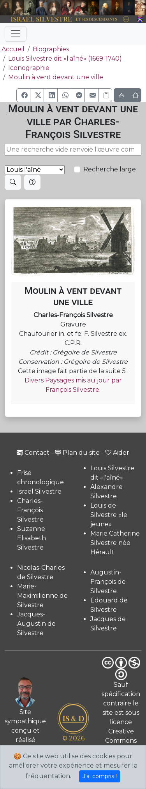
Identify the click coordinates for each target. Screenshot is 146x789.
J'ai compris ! (100, 776)
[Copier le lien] (105, 95)
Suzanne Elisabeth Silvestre (31, 538)
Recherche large (109, 169)
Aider (117, 452)
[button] (23, 95)
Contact (33, 452)
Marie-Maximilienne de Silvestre (42, 596)
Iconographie (28, 68)
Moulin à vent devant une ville (55, 77)
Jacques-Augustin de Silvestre (36, 624)
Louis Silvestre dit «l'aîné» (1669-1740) (65, 58)
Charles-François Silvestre (30, 510)
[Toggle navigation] (15, 34)
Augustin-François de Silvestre (108, 582)
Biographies (51, 49)
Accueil (12, 49)
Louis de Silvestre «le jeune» (108, 515)
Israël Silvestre (39, 491)
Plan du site (77, 452)
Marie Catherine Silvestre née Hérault (115, 543)
